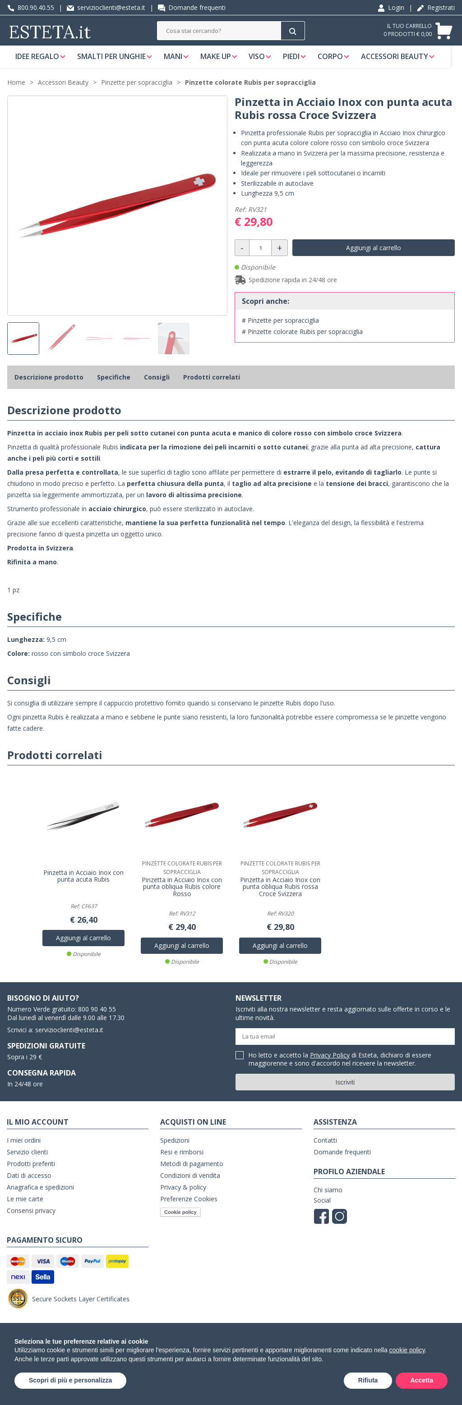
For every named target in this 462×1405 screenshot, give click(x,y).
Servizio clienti (27, 1157)
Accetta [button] (421, 1380)
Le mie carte (25, 1204)
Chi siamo (328, 1195)
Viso (262, 60)
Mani (175, 60)
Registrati (436, 7)
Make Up (219, 60)
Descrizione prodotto (48, 385)
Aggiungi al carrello (373, 256)
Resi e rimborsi (181, 1157)
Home (16, 91)
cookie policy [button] (407, 1350)
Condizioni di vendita (190, 1181)
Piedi (298, 60)
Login (391, 7)
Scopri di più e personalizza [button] (70, 1380)
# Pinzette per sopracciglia (280, 329)
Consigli (157, 385)
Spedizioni (174, 1146)
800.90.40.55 (30, 7)
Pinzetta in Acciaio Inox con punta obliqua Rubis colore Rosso (182, 893)
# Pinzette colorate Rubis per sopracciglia (302, 340)
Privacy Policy (330, 1061)
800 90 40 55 (97, 1015)
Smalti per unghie (113, 60)
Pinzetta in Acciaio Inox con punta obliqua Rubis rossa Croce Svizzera (280, 893)
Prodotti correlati (211, 385)
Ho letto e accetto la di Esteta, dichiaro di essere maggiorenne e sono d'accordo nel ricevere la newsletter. (340, 1065)
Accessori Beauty (404, 60)
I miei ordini (24, 1146)
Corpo (338, 60)
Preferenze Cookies (188, 1204)
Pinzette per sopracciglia (136, 91)
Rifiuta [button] (368, 1380)
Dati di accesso (29, 1181)
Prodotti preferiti (31, 1169)
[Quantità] (260, 256)
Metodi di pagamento (191, 1169)
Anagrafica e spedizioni (40, 1193)
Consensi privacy (31, 1216)
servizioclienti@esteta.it (106, 7)
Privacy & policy (183, 1193)
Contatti (325, 1146)
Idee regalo (37, 60)
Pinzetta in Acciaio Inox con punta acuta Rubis (83, 882)
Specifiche (113, 385)
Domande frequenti (192, 7)
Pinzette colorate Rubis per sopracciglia (250, 91)
